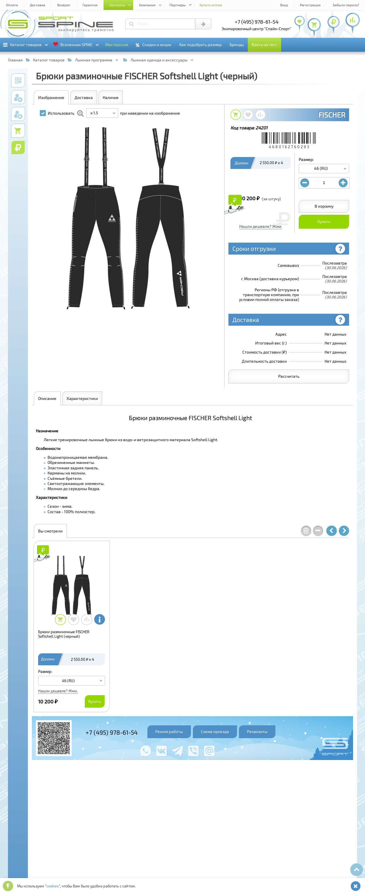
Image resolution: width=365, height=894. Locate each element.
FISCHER (331, 114)
